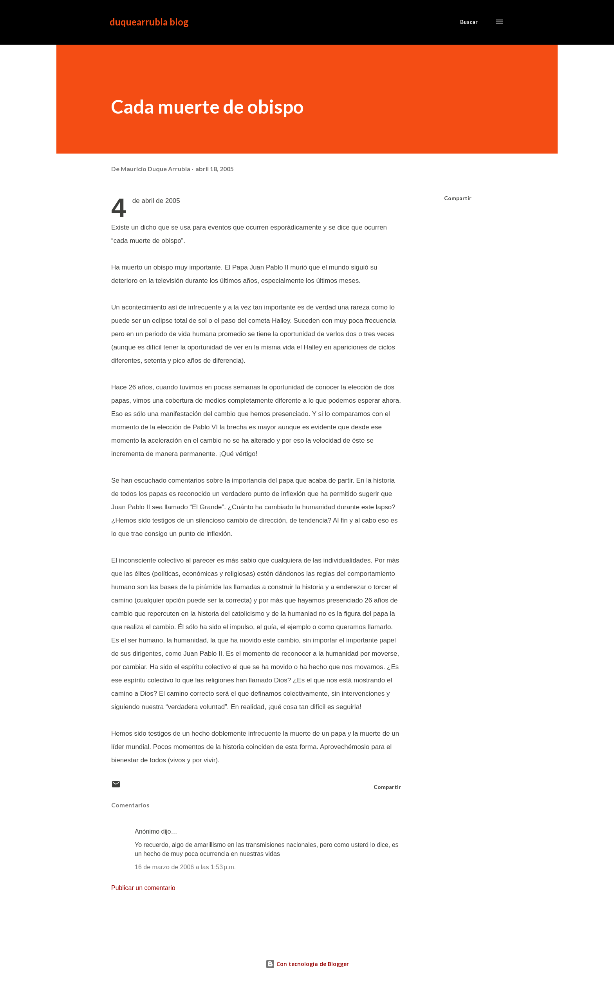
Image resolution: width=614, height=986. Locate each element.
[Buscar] (469, 22)
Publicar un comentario (143, 888)
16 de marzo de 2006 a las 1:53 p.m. (185, 867)
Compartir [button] (457, 198)
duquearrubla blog (149, 21)
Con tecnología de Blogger (307, 964)
